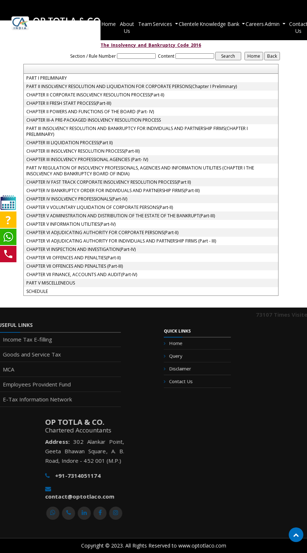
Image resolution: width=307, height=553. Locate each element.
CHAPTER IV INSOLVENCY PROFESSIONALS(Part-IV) (76, 199)
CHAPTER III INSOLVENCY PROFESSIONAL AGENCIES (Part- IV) (87, 160)
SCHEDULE (37, 291)
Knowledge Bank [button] (220, 23)
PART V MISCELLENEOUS (50, 283)
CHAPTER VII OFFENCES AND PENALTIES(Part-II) (73, 258)
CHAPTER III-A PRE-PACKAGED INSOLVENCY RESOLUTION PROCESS (93, 120)
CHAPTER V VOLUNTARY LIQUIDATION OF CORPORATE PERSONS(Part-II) (99, 207)
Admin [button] (273, 23)
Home (108, 23)
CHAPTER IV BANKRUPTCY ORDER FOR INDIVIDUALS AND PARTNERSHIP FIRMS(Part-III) (113, 191)
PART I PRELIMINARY (46, 78)
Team (145, 23)
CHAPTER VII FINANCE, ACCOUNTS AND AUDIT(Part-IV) (81, 275)
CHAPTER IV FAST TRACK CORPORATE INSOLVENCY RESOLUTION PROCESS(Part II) (108, 182)
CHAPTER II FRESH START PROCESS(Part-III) (68, 103)
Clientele (189, 23)
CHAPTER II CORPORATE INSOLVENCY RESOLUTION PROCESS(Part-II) (95, 95)
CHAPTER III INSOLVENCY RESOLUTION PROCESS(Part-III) (83, 151)
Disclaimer (183, 367)
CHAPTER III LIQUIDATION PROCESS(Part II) (69, 143)
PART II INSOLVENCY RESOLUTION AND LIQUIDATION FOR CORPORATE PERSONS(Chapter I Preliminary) (131, 86)
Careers (255, 23)
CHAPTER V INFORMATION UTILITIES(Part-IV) (70, 224)
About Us (127, 27)
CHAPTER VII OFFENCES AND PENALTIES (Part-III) (74, 266)
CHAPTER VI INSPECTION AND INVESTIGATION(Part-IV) (81, 249)
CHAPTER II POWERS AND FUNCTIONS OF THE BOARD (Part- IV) (90, 112)
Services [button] (163, 23)
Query (180, 357)
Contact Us (184, 378)
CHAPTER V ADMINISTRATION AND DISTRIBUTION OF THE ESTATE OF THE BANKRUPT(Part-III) (120, 216)
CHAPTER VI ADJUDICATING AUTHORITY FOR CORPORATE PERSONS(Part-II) (102, 233)
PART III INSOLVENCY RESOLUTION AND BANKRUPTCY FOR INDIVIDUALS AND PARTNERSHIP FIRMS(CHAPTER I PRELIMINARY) (137, 131)
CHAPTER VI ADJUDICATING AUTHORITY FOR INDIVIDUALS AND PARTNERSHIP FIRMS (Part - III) (121, 241)
